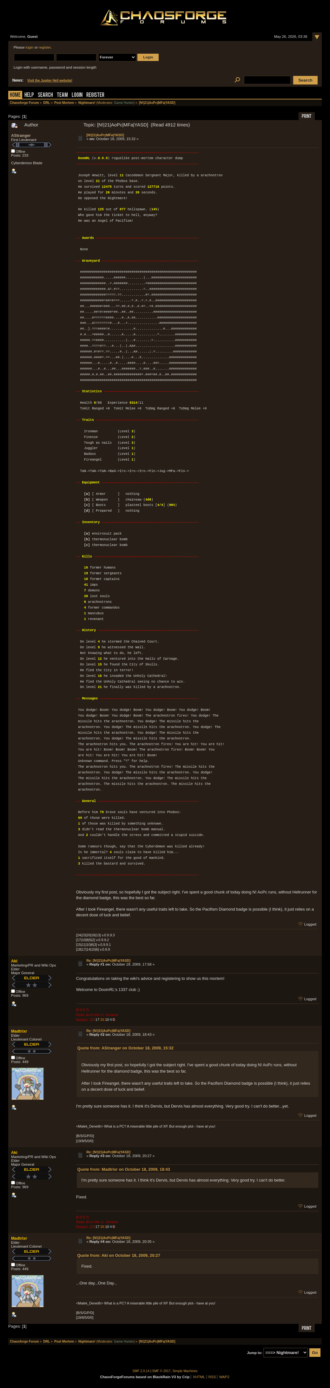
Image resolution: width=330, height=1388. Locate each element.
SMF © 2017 (161, 1371)
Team (62, 95)
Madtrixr (19, 1031)
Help (29, 95)
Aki (14, 961)
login (29, 47)
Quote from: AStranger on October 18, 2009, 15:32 (125, 1048)
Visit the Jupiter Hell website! (49, 80)
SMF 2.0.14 (141, 1371)
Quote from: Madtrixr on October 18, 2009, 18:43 (123, 1169)
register (45, 47)
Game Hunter (123, 102)
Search (45, 95)
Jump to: (254, 1353)
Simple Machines (185, 1371)
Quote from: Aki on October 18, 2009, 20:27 (118, 1255)
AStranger (21, 135)
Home (15, 95)
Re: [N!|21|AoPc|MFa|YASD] (108, 960)
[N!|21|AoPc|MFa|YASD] (105, 135)
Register (95, 95)
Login (77, 95)
